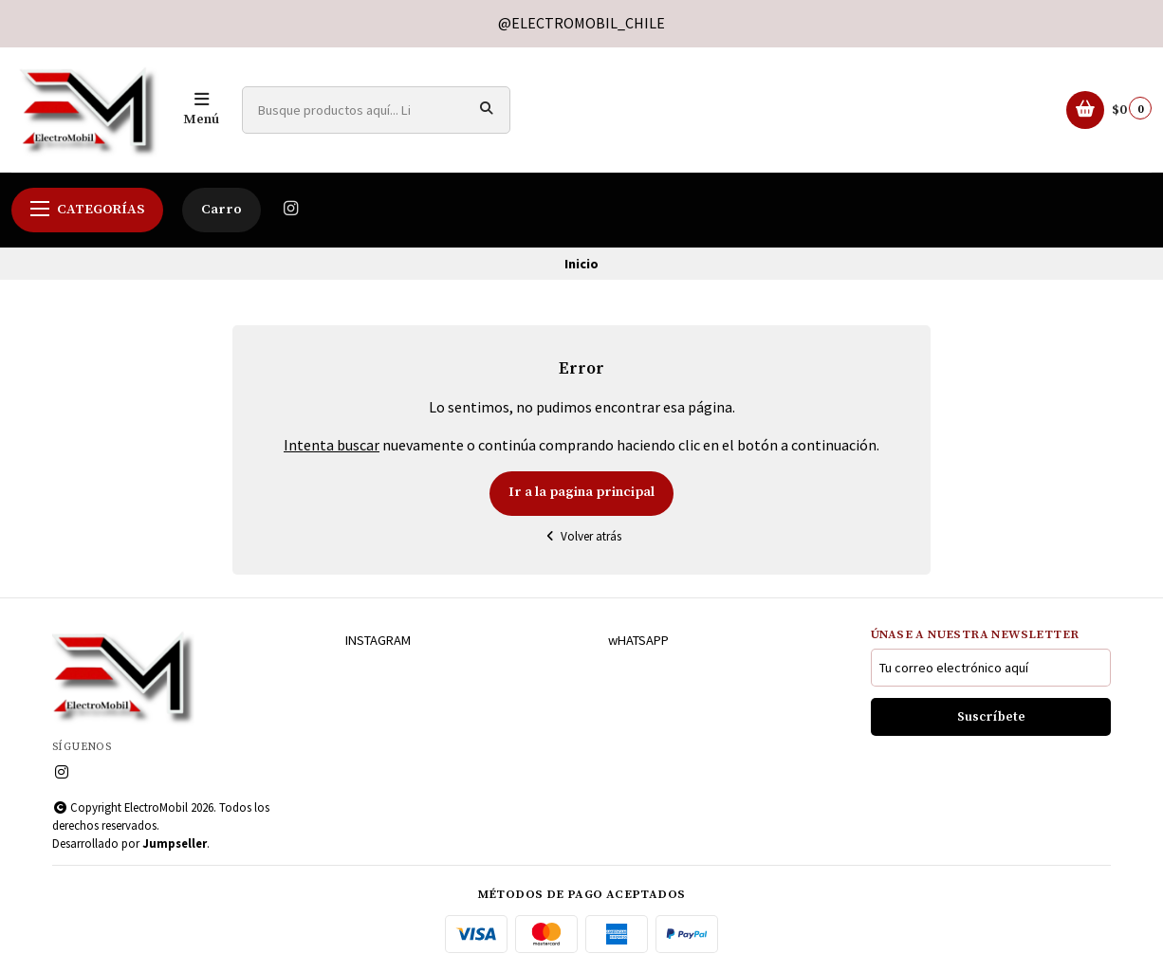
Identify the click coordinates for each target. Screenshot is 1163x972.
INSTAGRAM (378, 640)
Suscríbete (991, 717)
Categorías (87, 209)
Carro (221, 209)
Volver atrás (581, 536)
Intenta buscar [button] (331, 444)
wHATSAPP (638, 640)
